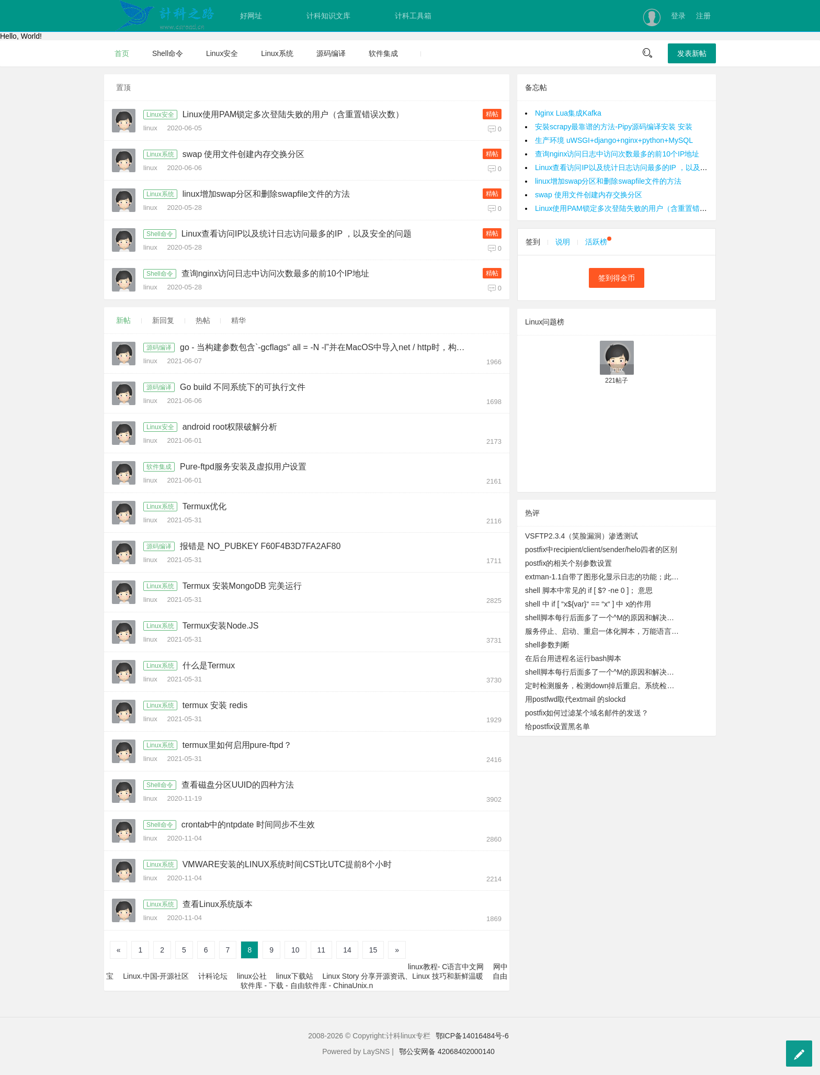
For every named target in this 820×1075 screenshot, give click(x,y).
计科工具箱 (413, 16)
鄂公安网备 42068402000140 (447, 1051)
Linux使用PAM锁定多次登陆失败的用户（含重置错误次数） (293, 114)
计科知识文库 (328, 16)
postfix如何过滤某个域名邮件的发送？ (586, 713)
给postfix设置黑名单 (557, 726)
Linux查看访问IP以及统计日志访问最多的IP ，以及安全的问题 (296, 233)
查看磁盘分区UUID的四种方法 (237, 784)
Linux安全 (222, 53)
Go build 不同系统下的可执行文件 (242, 387)
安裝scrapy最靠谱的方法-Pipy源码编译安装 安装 (613, 126)
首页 (122, 53)
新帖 (123, 320)
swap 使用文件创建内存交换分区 (244, 154)
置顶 (123, 87)
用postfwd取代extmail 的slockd (575, 699)
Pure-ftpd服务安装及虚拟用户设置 (243, 466)
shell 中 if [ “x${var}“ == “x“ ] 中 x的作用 (588, 604)
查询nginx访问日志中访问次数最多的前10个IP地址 (275, 273)
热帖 (203, 320)
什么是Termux (209, 665)
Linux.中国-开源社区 (156, 976)
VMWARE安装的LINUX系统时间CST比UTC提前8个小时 (287, 864)
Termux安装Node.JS (221, 625)
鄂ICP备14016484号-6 (472, 1036)
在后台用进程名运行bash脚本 (573, 658)
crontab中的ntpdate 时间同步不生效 (248, 824)
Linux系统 (277, 53)
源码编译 (331, 53)
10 (295, 950)
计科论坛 (212, 976)
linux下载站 (294, 976)
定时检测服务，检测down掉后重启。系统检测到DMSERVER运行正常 (603, 685)
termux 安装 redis (215, 705)
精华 (238, 320)
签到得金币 (616, 278)
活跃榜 (598, 242)
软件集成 (383, 53)
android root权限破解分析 (230, 426)
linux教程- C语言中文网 (446, 966)
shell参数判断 (547, 645)
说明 (562, 242)
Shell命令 (167, 53)
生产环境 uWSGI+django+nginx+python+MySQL (614, 140)
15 (373, 950)
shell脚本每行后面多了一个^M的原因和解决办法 (603, 617)
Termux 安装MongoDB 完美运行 (242, 585)
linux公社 (252, 976)
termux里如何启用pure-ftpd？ (237, 745)
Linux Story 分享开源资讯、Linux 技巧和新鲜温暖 (402, 976)
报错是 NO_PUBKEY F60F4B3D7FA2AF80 (260, 546)
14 (347, 950)
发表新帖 (692, 53)
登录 (678, 16)
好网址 (251, 16)
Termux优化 (204, 506)
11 (321, 950)
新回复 (163, 320)
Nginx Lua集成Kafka (568, 113)
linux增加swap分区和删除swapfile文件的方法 (266, 193)
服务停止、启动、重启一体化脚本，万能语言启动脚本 (603, 631)
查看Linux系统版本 (218, 904)
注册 (703, 16)
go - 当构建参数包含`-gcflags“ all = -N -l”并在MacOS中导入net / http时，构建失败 (326, 347)
